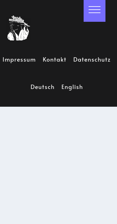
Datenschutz (92, 58)
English (72, 85)
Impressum (19, 58)
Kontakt (54, 58)
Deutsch (43, 85)
